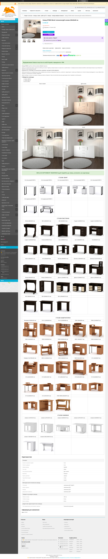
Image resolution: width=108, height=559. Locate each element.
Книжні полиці (5, 51)
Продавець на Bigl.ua (54, 556)
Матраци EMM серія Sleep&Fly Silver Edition (8, 169)
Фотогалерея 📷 (4, 242)
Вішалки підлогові (6, 54)
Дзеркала (4, 70)
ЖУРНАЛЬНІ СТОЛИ (6, 233)
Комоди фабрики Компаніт (58, 15)
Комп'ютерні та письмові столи (7, 206)
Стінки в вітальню (6, 212)
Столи (46, 10)
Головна (24, 10)
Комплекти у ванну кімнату (8, 64)
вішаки (22, 524)
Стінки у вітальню (6, 189)
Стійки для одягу (5, 197)
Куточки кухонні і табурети (8, 181)
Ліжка (3, 105)
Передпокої (64, 10)
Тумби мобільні (5, 67)
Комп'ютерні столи (6, 220)
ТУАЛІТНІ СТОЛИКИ (6, 228)
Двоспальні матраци (6, 183)
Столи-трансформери (6, 223)
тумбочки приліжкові (47, 526)
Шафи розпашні (5, 83)
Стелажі (3, 89)
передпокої (66, 526)
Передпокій (4, 32)
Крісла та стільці (5, 186)
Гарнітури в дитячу (6, 75)
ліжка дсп (45, 522)
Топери (3, 62)
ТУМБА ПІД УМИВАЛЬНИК (7, 138)
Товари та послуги (5, 24)
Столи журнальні (5, 116)
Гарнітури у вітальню (6, 127)
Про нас (2, 236)
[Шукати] (16, 19)
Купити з (48, 34)
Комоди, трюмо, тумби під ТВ (8, 29)
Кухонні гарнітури (6, 178)
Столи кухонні (5, 144)
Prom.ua (60, 555)
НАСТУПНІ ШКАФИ (6, 129)
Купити (48, 32)
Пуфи (3, 160)
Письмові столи (5, 86)
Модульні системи (6, 35)
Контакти (95, 10)
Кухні (3, 192)
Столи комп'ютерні (6, 43)
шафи (22, 522)
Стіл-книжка (4, 158)
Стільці (3, 194)
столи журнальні (25, 530)
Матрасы (4, 40)
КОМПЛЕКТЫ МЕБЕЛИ (6, 225)
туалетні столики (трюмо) (27, 534)
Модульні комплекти (6, 48)
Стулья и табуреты (6, 150)
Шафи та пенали (5, 214)
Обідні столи (4, 108)
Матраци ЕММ (5, 175)
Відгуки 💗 (3, 239)
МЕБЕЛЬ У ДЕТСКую (6, 231)
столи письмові (24, 532)
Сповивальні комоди (6, 152)
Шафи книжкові (5, 37)
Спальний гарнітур (6, 45)
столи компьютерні (25, 528)
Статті (2, 244)
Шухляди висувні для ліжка (49, 528)
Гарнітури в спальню (6, 100)
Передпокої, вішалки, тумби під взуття (8, 141)
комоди (23, 526)
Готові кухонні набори (7, 78)
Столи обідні (4, 147)
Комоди (3, 132)
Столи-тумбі (4, 155)
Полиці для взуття (6, 102)
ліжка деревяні (46, 524)
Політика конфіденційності (75, 557)
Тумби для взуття (5, 91)
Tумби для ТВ (4, 94)
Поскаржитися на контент (65, 557)
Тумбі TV (3, 119)
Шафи (3, 121)
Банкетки (4, 217)
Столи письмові (5, 81)
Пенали (3, 173)
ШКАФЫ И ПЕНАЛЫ (6, 97)
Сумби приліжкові (6, 113)
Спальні (3, 166)
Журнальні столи (5, 202)
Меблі (3, 26)
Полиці (3, 56)
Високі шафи (4, 59)
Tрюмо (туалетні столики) (7, 73)
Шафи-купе (4, 124)
